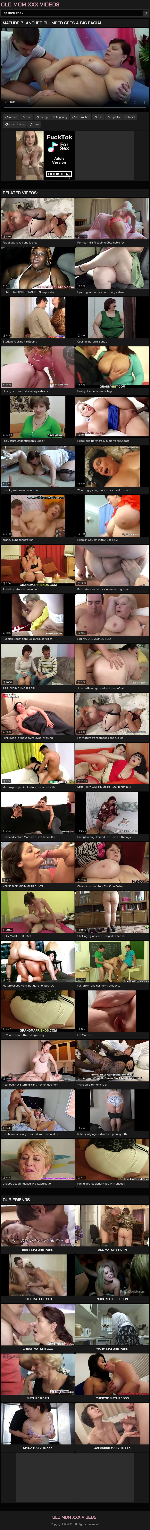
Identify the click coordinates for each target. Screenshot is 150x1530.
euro (36, 124)
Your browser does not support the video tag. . (75, 70)
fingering (61, 117)
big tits (115, 117)
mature (13, 117)
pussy (44, 117)
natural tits (82, 117)
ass (100, 117)
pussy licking (16, 124)
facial (131, 117)
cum (28, 117)
